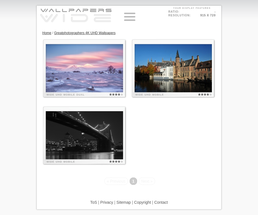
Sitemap (123, 202)
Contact (161, 202)
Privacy (106, 202)
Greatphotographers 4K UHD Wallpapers (85, 33)
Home (46, 33)
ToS (93, 202)
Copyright (142, 202)
